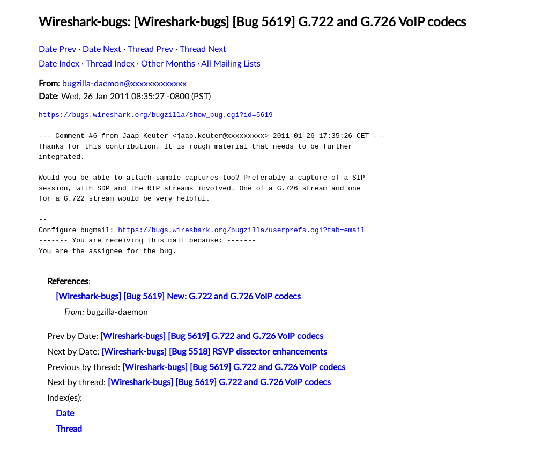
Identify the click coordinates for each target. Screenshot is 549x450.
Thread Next (203, 49)
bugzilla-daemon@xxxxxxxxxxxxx (124, 83)
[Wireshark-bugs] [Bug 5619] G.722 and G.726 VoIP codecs (211, 336)
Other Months (168, 64)
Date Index (59, 64)
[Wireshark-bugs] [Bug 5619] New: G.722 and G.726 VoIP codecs (178, 296)
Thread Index (110, 64)
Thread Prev (150, 49)
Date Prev (57, 49)
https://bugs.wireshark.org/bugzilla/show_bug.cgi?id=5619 (156, 115)
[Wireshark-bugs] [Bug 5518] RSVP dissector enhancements (214, 352)
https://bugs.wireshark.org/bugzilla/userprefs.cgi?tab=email (241, 230)
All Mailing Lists (231, 64)
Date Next (102, 49)
